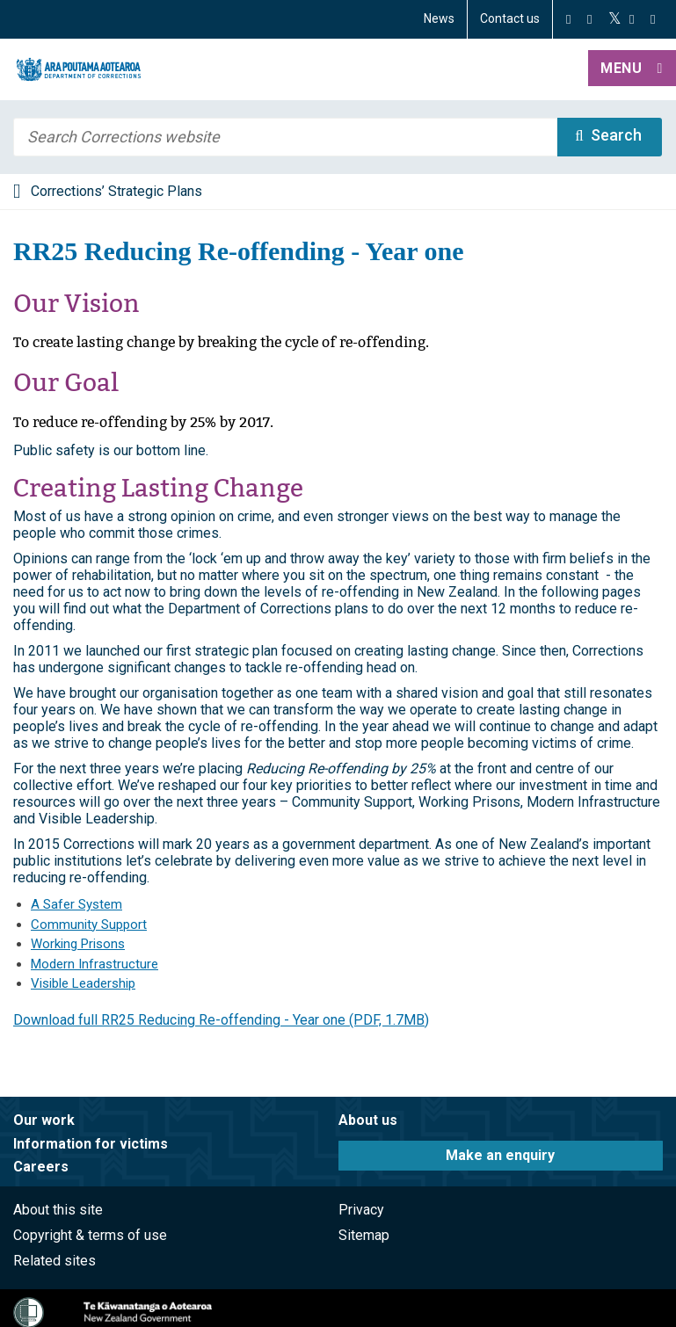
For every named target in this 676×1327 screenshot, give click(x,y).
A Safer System (76, 904)
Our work (44, 1120)
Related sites (54, 1260)
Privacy (361, 1209)
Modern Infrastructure (94, 964)
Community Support (89, 924)
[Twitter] (614, 19)
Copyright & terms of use (90, 1235)
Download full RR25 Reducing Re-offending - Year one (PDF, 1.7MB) (221, 1020)
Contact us (510, 18)
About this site (58, 1209)
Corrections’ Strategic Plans (116, 191)
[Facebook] (568, 19)
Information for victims (90, 1143)
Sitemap (363, 1235)
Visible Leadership (83, 983)
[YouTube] (631, 19)
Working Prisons (78, 944)
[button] (632, 69)
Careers (41, 1166)
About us (367, 1120)
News (439, 18)
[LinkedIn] (653, 19)
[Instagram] (589, 19)
